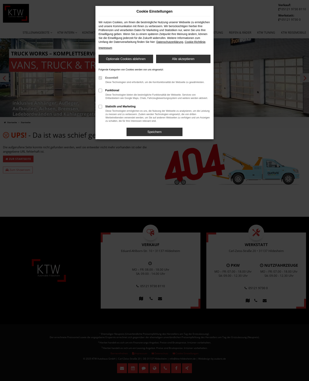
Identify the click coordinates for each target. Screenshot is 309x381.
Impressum (105, 47)
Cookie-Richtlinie (195, 41)
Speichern (154, 132)
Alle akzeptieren (183, 59)
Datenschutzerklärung (169, 41)
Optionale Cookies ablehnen (126, 59)
